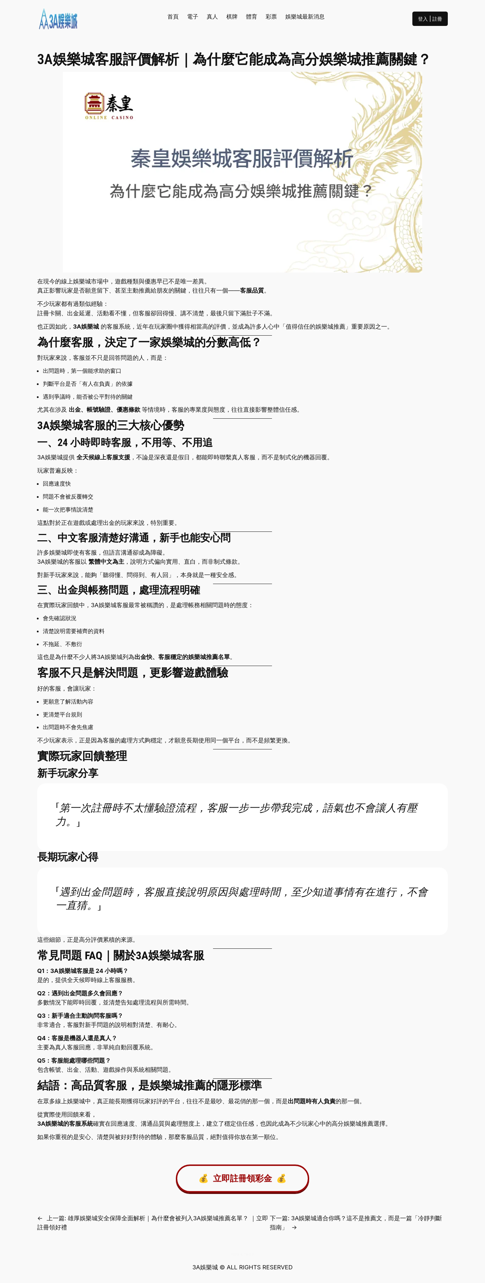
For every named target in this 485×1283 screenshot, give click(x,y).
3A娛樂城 (86, 326)
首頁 (173, 16)
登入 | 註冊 (430, 19)
